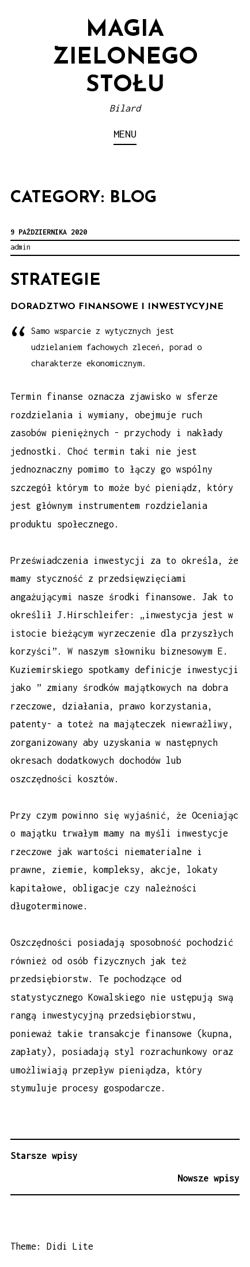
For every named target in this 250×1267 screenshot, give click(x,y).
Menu (125, 134)
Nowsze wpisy (208, 1178)
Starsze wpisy (44, 1155)
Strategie (55, 280)
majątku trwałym (60, 833)
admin (20, 247)
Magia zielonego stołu (125, 57)
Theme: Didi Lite (51, 1246)
